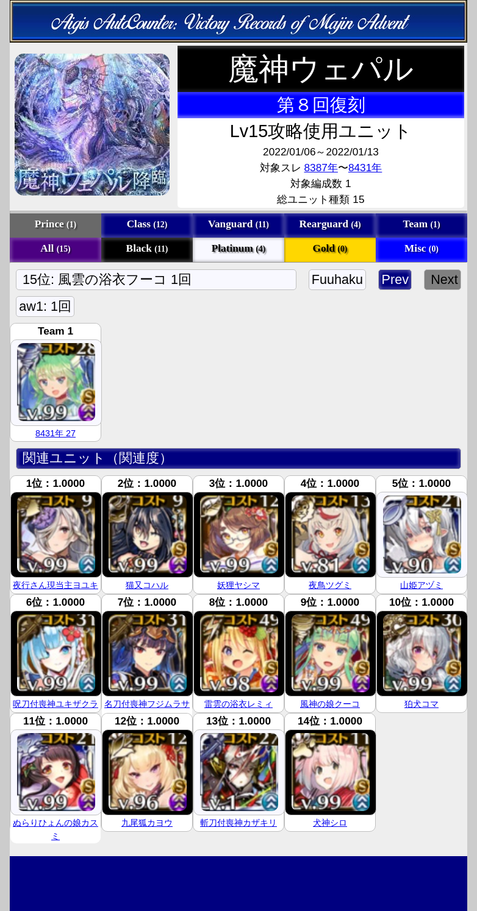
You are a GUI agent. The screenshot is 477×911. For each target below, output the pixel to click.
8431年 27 (55, 433)
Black (147, 248)
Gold (330, 248)
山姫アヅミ (421, 585)
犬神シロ (330, 823)
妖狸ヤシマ (238, 585)
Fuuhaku (337, 279)
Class (147, 224)
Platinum (239, 248)
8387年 (320, 167)
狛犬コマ (421, 704)
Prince (55, 224)
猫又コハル (147, 585)
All (55, 248)
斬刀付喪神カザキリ (238, 823)
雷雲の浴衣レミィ (238, 704)
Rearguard (330, 224)
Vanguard (238, 224)
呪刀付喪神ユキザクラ (55, 704)
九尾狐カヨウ (147, 823)
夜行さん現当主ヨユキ (55, 585)
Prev (395, 279)
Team (421, 224)
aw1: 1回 (45, 306)
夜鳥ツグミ (330, 585)
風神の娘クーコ (330, 704)
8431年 (365, 167)
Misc (421, 248)
